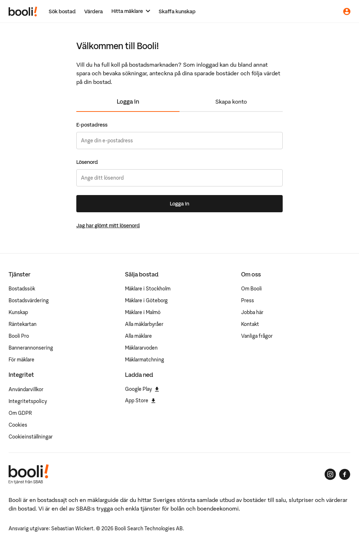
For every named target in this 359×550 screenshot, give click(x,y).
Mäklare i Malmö (143, 312)
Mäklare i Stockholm (148, 288)
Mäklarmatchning (144, 359)
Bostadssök (22, 288)
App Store (140, 400)
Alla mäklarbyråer (144, 324)
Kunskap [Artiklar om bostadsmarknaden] (18, 312)
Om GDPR (20, 413)
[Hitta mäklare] (130, 11)
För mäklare (21, 359)
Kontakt (250, 324)
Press (247, 300)
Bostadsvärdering (29, 300)
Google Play (142, 389)
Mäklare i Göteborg (146, 300)
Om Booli (251, 288)
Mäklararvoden (141, 348)
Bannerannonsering (31, 348)
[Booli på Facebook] (344, 474)
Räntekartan (23, 324)
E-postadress (91, 125)
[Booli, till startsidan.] (23, 11)
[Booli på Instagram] (330, 474)
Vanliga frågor (257, 336)
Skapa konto (231, 101)
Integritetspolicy (28, 401)
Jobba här (252, 312)
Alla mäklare (138, 336)
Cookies (18, 425)
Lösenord (87, 162)
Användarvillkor (26, 389)
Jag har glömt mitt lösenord (108, 225)
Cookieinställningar (31, 436)
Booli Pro (19, 336)
